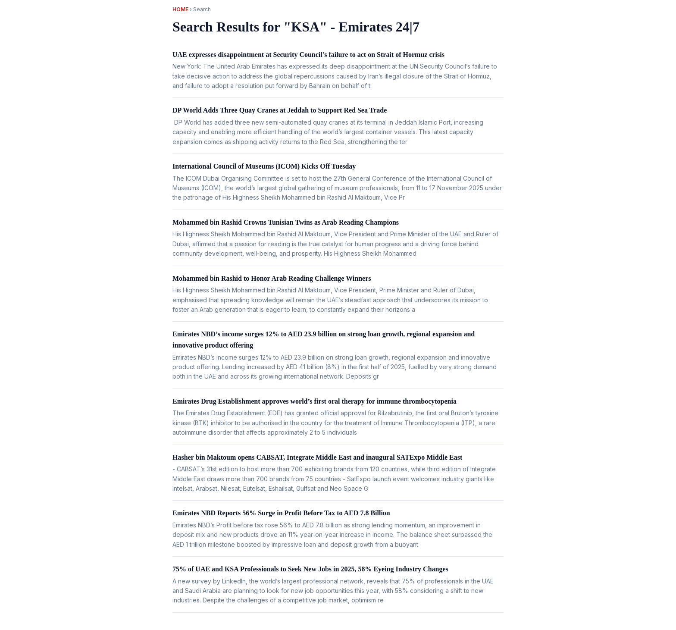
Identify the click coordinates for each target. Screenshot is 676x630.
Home (180, 9)
